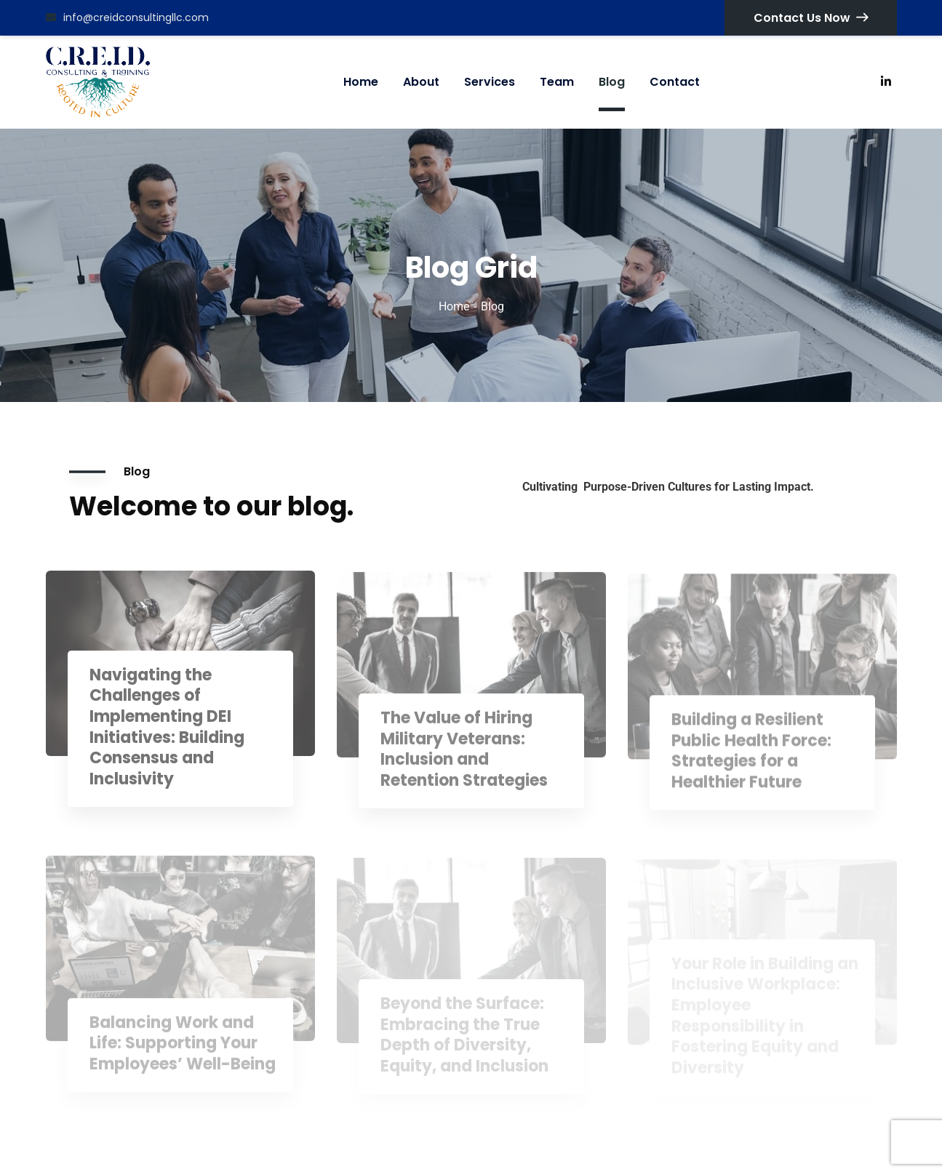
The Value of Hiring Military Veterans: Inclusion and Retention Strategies (464, 757)
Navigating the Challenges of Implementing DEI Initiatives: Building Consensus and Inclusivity (166, 735)
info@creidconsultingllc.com (127, 17)
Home (454, 306)
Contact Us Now (811, 17)
